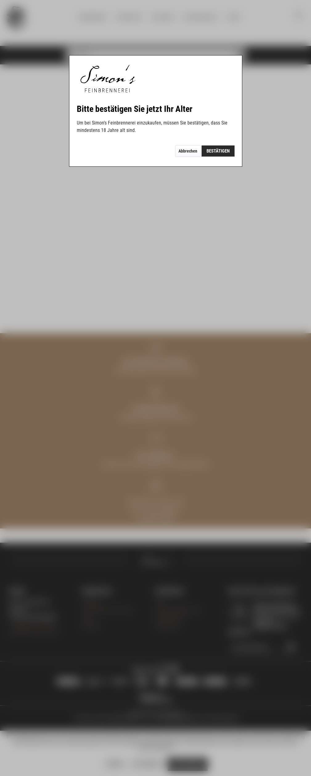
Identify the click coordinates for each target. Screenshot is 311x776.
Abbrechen (187, 151)
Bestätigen (218, 151)
